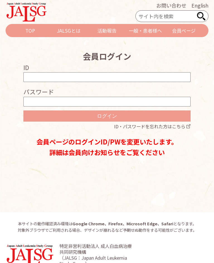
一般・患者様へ (145, 30)
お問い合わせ (171, 5)
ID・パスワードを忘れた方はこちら (149, 126)
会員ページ (184, 30)
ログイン (107, 116)
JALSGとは (69, 30)
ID (26, 67)
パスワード (38, 91)
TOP (30, 30)
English (199, 5)
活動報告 (107, 30)
